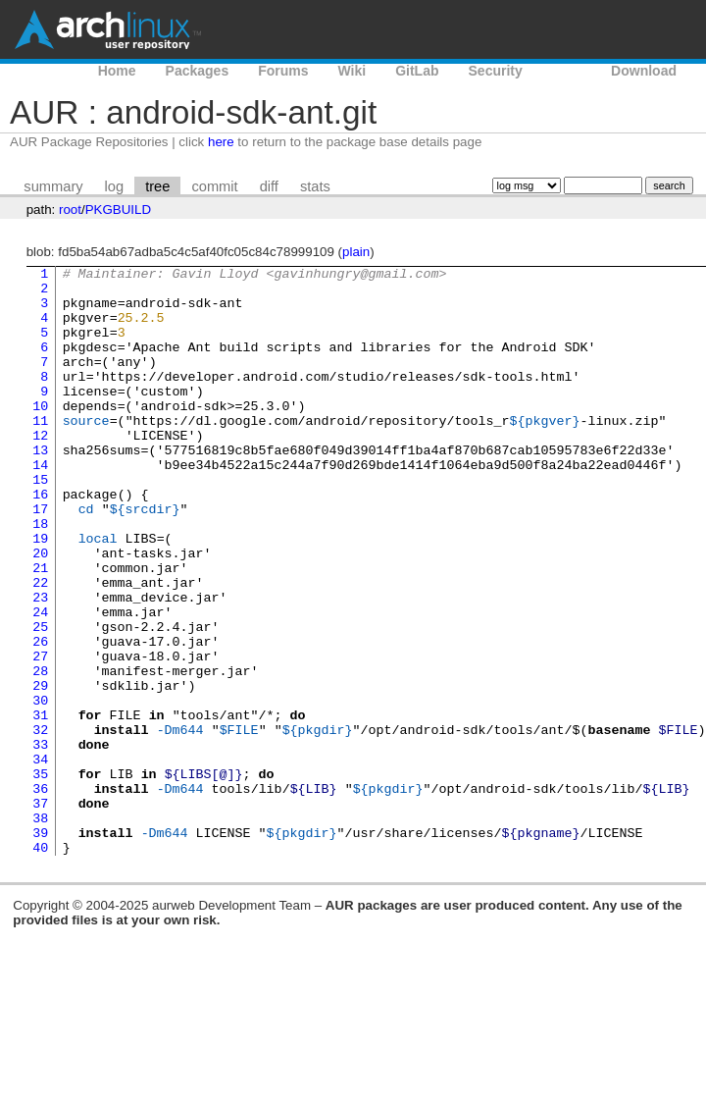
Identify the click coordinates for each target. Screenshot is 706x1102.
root (70, 209)
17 (40, 558)
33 (40, 841)
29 (40, 770)
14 (40, 505)
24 (40, 682)
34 (40, 858)
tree (157, 186)
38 (40, 929)
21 (40, 629)
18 (40, 576)
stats (315, 186)
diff (269, 186)
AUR (566, 71)
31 (40, 805)
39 (40, 947)
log (115, 186)
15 (40, 523)
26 (40, 717)
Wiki (352, 71)
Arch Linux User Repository (108, 29)
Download (644, 71)
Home (117, 71)
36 (40, 894)
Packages (197, 71)
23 (40, 664)
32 (40, 823)
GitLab (416, 71)
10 (40, 435)
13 (40, 488)
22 (40, 647)
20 (40, 611)
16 (40, 541)
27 (40, 735)
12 (40, 470)
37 (40, 911)
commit (214, 186)
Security (496, 71)
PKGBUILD (118, 209)
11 (40, 452)
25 (40, 699)
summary (53, 186)
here (221, 141)
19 (40, 594)
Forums (283, 71)
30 (40, 788)
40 (40, 964)
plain (356, 251)
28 (40, 752)
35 (40, 876)
